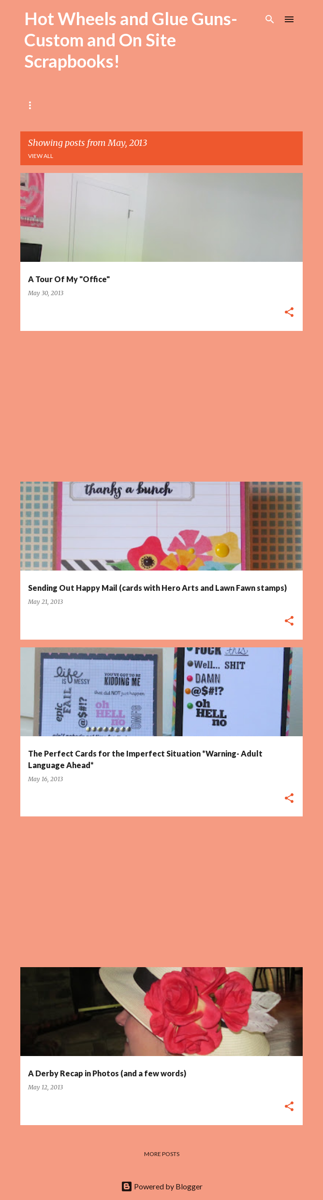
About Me (79, 105)
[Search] (270, 19)
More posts (161, 1153)
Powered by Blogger (162, 1186)
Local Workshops (145, 105)
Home (33, 105)
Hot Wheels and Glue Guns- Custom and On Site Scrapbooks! (130, 39)
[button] (289, 312)
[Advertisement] (161, 406)
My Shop (209, 105)
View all (40, 155)
